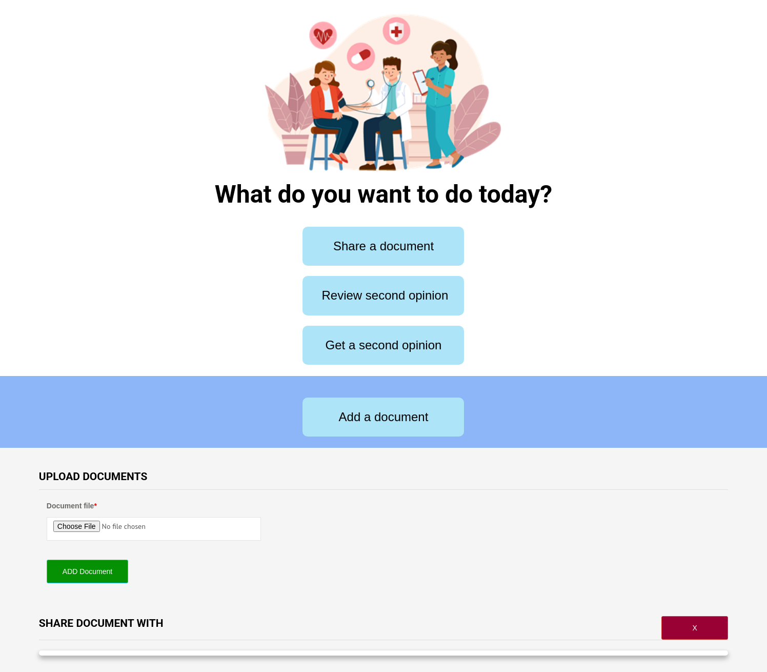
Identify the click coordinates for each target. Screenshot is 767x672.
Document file (72, 506)
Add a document (384, 417)
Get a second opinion (384, 345)
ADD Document (87, 571)
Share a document (383, 246)
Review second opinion (384, 295)
